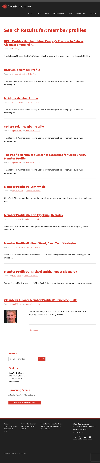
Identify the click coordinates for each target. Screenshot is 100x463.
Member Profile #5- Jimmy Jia (25, 187)
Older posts (34, 330)
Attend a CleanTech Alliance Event (21, 395)
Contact (93, 13)
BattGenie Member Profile (22, 70)
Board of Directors (10, 426)
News (47, 13)
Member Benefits (58, 13)
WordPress (22, 453)
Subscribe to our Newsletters (24, 402)
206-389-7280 (78, 432)
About (30, 13)
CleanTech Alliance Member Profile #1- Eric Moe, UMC (40, 300)
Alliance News (45, 429)
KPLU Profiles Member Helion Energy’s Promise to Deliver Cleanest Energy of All (43, 43)
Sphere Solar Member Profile (24, 126)
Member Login (81, 13)
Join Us (23, 429)
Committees (8, 429)
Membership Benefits (28, 426)
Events (39, 13)
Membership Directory (28, 424)
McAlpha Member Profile (21, 98)
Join (70, 13)
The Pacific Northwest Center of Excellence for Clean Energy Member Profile (45, 156)
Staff (5, 431)
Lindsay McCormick (32, 102)
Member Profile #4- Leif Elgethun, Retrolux (33, 215)
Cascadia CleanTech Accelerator (51, 424)
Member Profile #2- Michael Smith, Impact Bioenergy (40, 272)
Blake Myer (32, 74)
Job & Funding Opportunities (50, 426)
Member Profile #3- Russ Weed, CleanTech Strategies (40, 243)
